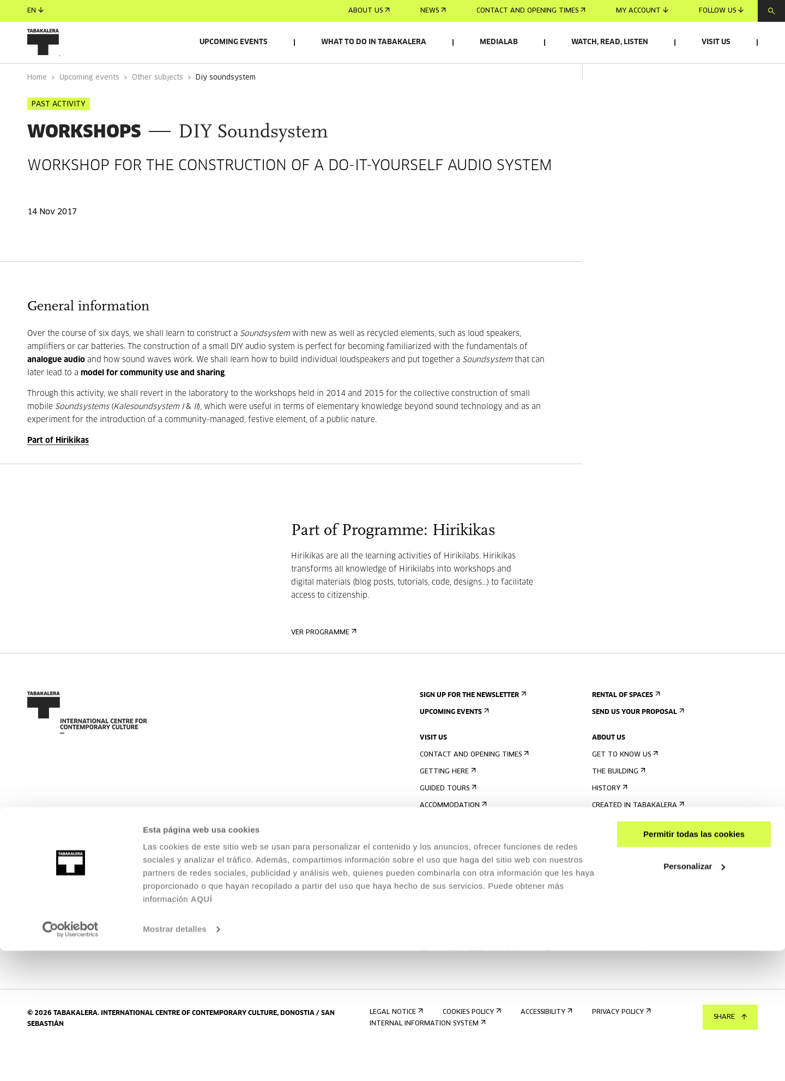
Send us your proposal (637, 742)
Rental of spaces (625, 725)
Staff (604, 852)
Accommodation (452, 835)
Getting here (447, 802)
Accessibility (444, 852)
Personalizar (694, 996)
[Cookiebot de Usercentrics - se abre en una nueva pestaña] (70, 1060)
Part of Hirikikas (58, 471)
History (608, 818)
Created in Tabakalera (637, 835)
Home (37, 108)
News (433, 11)
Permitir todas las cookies (694, 964)
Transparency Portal (634, 912)
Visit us (716, 42)
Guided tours (447, 818)
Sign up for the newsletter (472, 725)
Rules (432, 869)
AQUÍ (202, 1029)
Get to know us (624, 785)
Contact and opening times (530, 11)
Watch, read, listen (609, 42)
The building (617, 802)
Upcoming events (234, 42)
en (35, 10)
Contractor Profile (630, 895)
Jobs (603, 878)
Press (432, 912)
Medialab (499, 42)
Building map (446, 886)
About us (369, 11)
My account (642, 10)
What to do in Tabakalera (373, 42)
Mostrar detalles (175, 1059)
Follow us (721, 10)
